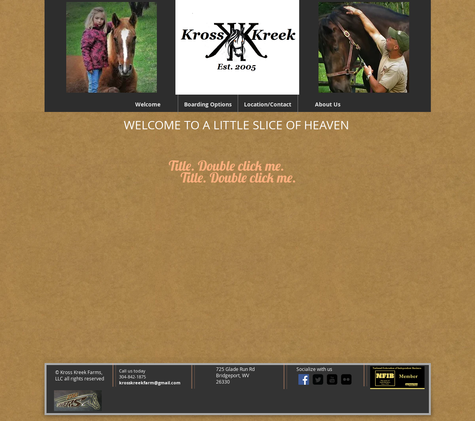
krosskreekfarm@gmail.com (150, 383)
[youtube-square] (332, 379)
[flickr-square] (346, 379)
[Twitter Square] (318, 379)
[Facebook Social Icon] (303, 379)
